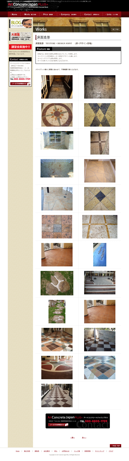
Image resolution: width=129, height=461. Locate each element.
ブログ (111, 451)
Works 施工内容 (30, 14)
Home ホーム (14, 14)
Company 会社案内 (68, 14)
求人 (55, 451)
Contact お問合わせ (91, 14)
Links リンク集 (112, 14)
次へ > (84, 437)
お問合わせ (65, 451)
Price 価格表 (48, 14)
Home (17, 451)
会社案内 (47, 451)
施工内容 (27, 451)
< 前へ (72, 437)
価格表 (37, 451)
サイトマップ (99, 451)
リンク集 (77, 451)
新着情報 (88, 451)
